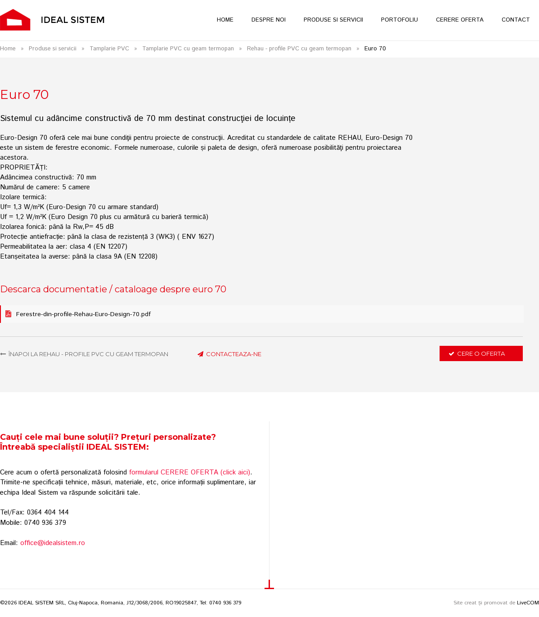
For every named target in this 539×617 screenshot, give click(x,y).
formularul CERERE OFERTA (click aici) (189, 472)
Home (8, 49)
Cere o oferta (477, 353)
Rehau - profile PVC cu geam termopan (299, 49)
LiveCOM (528, 603)
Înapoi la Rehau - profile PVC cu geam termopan (84, 354)
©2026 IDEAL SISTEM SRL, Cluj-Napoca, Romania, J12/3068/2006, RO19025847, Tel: (104, 603)
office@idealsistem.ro (52, 543)
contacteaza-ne (229, 354)
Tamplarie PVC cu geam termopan (188, 49)
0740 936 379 (225, 603)
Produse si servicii (52, 49)
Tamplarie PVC (109, 49)
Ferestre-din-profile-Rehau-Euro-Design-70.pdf (83, 314)
